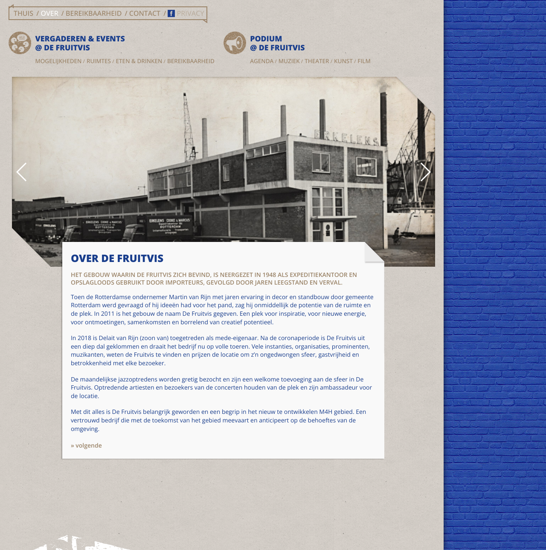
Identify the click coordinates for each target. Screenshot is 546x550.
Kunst (180, 70)
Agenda (182, 62)
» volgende (98, 511)
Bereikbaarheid (62, 78)
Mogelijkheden (61, 62)
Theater (237, 62)
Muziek (210, 62)
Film (200, 70)
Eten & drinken (61, 70)
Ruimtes (102, 62)
